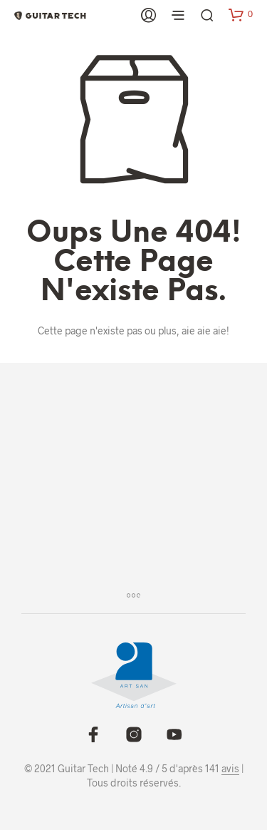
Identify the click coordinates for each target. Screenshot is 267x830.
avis (230, 768)
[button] (241, 14)
